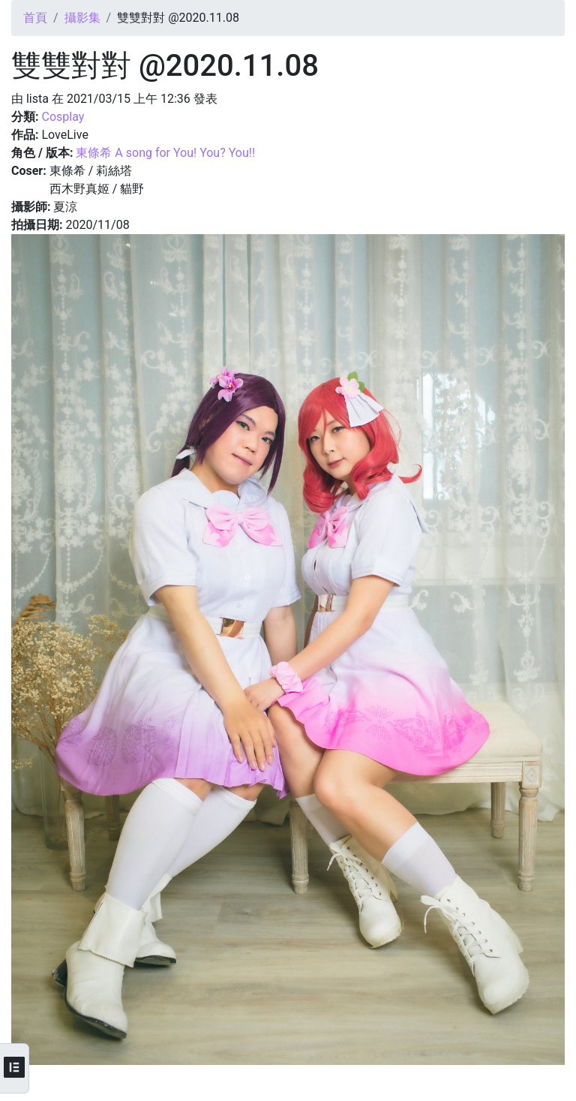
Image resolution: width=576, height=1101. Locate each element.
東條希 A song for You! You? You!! (165, 153)
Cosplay (62, 117)
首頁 (35, 18)
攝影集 (82, 18)
